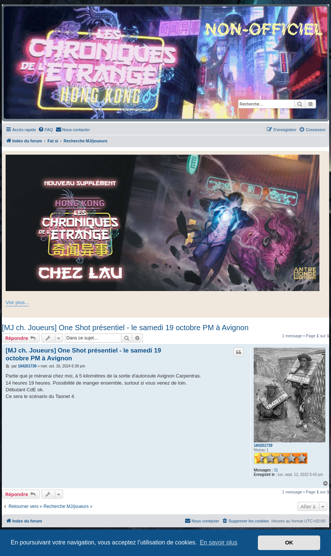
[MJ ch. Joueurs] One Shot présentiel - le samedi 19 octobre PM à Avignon (125, 327)
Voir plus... (17, 302)
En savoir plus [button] (218, 542)
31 (276, 470)
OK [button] (289, 543)
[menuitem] (45, 129)
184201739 (263, 445)
